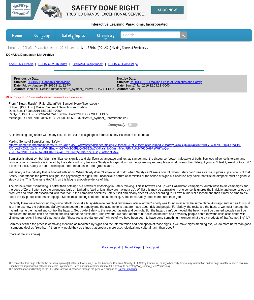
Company (42, 36)
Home (17, 35)
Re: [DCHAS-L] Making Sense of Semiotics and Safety (166, 82)
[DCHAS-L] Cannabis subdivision (48, 82)
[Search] (183, 35)
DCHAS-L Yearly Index (88, 64)
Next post (152, 247)
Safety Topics (73, 36)
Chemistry (105, 36)
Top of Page (133, 247)
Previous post (111, 247)
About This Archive (21, 64)
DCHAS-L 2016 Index (52, 64)
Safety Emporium (127, 269)
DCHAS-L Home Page (123, 64)
